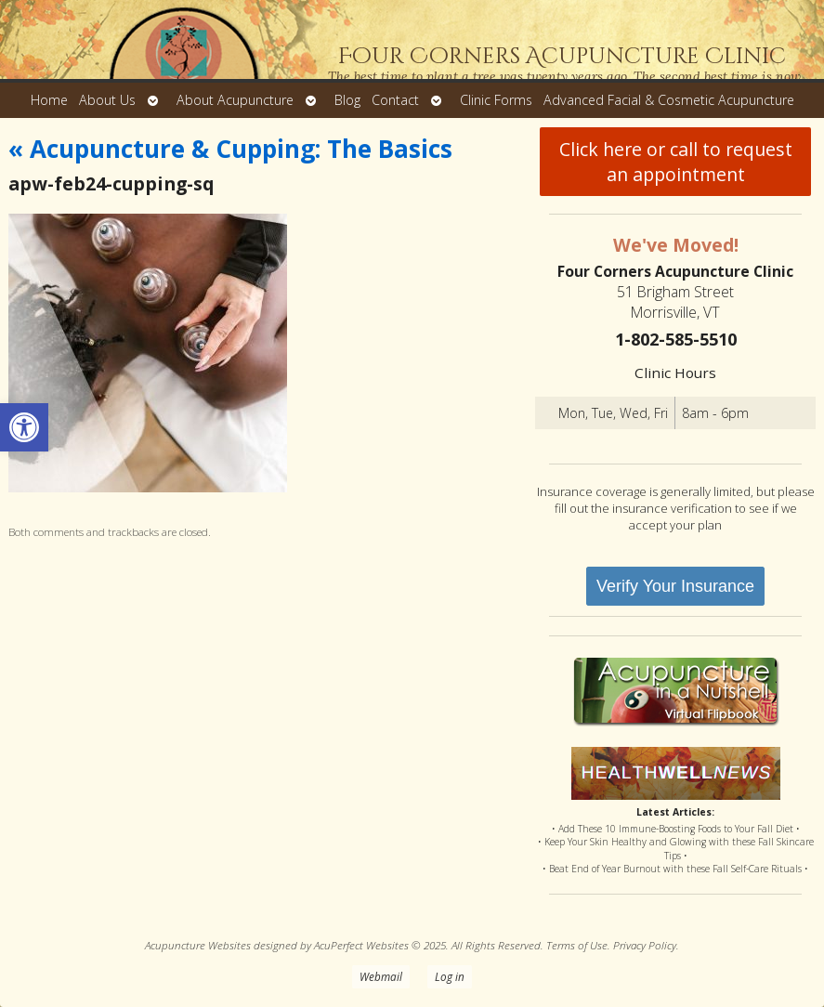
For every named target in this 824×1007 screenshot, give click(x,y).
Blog (347, 100)
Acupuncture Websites (198, 944)
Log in (449, 976)
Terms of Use (577, 944)
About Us (107, 100)
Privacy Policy (644, 944)
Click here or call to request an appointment (675, 162)
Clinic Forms (496, 100)
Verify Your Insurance (675, 586)
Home (49, 100)
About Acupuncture (235, 100)
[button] (24, 427)
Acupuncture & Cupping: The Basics (230, 148)
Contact (395, 100)
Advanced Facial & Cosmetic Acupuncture (668, 100)
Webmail (381, 976)
